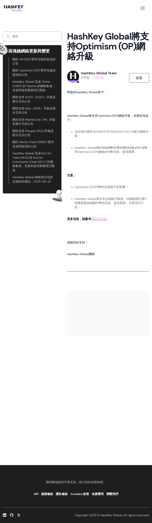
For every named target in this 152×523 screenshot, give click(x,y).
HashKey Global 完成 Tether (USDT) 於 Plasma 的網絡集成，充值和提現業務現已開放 (33, 86)
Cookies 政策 (79, 494)
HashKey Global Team (99, 73)
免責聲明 (98, 494)
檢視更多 (14, 186)
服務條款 (47, 494)
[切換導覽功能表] (142, 8)
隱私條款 (62, 494)
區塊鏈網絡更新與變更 (29, 51)
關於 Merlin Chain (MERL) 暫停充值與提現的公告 (33, 144)
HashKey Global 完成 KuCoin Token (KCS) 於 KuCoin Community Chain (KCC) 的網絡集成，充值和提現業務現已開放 (33, 161)
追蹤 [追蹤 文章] (139, 78)
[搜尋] (32, 36)
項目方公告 (98, 219)
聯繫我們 (112, 494)
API (36, 494)
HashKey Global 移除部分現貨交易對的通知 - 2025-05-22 (32, 179)
